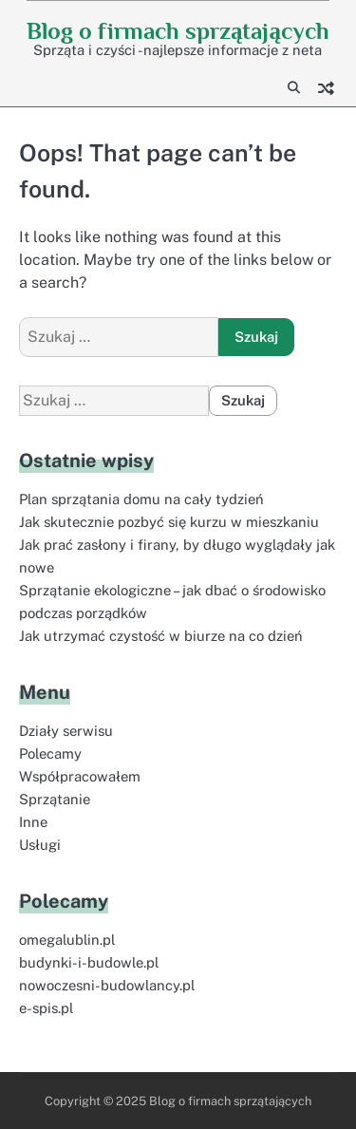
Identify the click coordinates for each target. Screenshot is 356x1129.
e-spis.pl (46, 1008)
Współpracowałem (80, 776)
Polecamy (50, 753)
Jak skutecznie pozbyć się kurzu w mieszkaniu (169, 522)
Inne (33, 822)
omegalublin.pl (67, 939)
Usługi (40, 845)
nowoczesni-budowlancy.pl (107, 985)
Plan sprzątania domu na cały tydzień (141, 499)
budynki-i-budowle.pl (89, 962)
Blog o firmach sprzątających (178, 31)
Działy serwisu (66, 731)
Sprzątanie (54, 799)
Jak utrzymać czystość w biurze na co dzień (161, 636)
